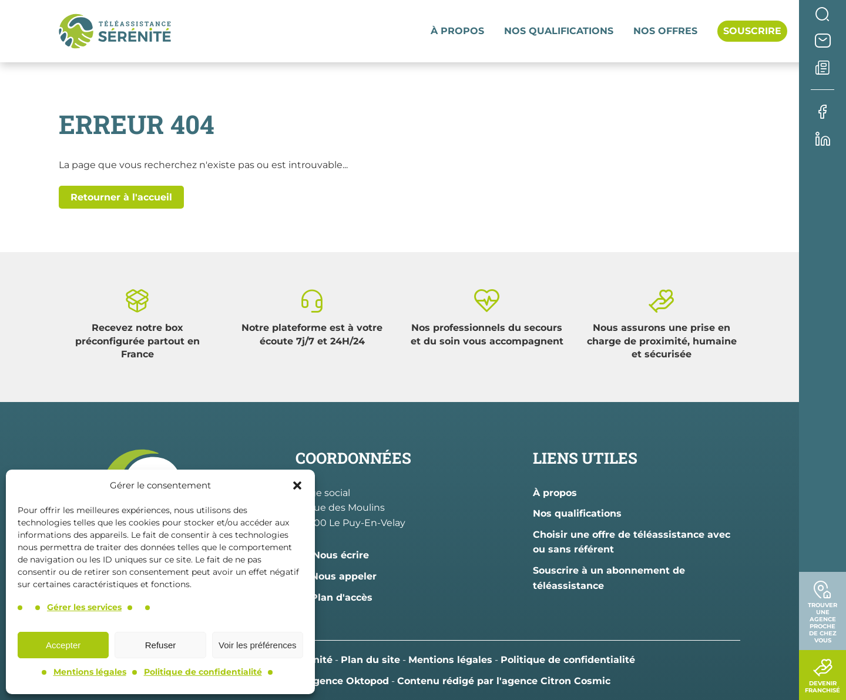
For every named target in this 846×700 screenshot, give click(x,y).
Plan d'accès (334, 597)
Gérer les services (84, 607)
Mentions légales (89, 671)
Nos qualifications (558, 30)
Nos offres (665, 30)
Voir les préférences (258, 645)
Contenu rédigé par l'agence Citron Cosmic (503, 680)
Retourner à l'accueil (121, 197)
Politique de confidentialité (203, 671)
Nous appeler (336, 576)
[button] (297, 485)
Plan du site (370, 659)
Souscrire (752, 30)
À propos (457, 30)
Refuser (160, 645)
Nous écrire (332, 555)
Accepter (63, 645)
